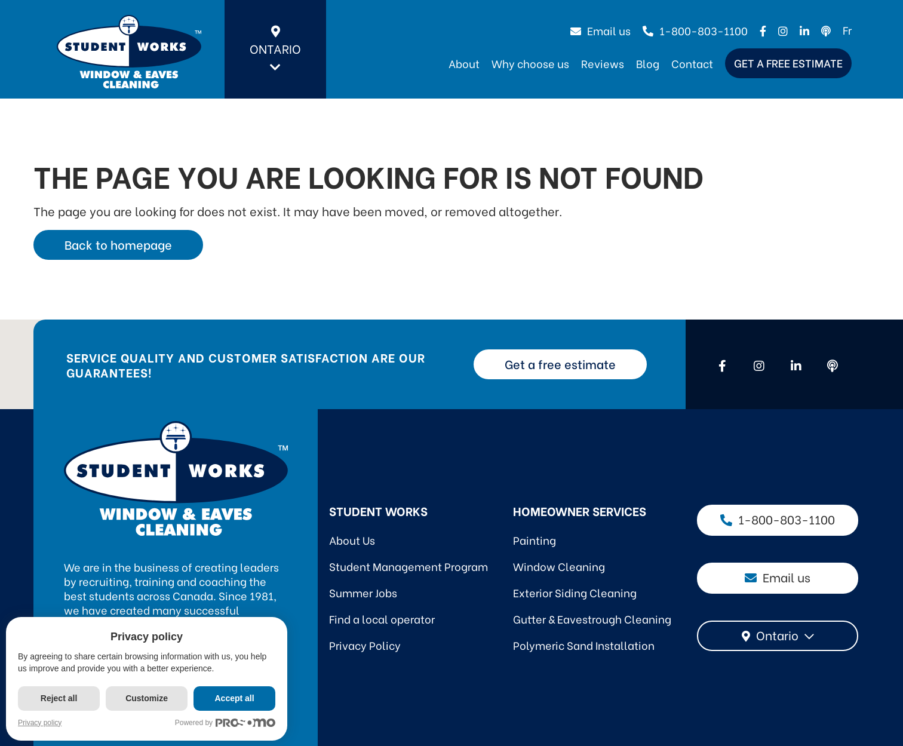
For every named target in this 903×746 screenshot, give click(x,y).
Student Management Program (408, 566)
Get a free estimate (788, 62)
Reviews (602, 63)
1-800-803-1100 (695, 30)
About (464, 63)
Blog (647, 63)
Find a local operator (382, 618)
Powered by (227, 723)
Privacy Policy (365, 645)
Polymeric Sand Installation (584, 645)
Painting (534, 540)
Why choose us (530, 63)
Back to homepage (118, 244)
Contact (692, 63)
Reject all (59, 698)
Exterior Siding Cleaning (575, 592)
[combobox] (777, 636)
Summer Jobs (363, 592)
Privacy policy (40, 723)
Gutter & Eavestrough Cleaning (592, 618)
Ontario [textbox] (777, 634)
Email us (600, 30)
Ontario (275, 49)
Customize (148, 698)
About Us (352, 540)
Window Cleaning (559, 566)
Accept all (236, 698)
